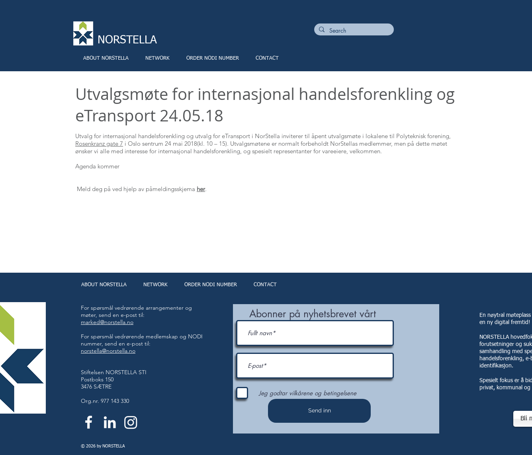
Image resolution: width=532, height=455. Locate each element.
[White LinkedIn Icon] (109, 422)
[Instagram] (130, 422)
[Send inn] (319, 411)
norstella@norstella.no (108, 350)
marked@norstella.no (107, 322)
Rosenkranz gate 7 (99, 143)
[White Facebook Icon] (88, 422)
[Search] (353, 30)
